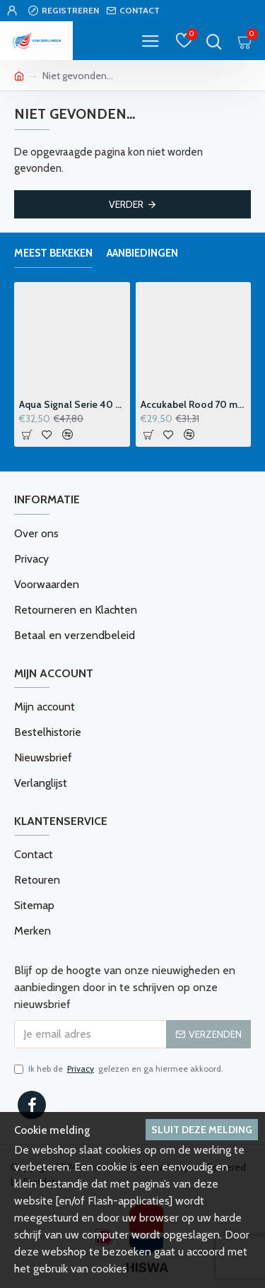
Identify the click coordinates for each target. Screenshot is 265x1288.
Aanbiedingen (142, 253)
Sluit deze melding (201, 1129)
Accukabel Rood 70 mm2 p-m (194, 404)
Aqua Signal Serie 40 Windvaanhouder (72, 404)
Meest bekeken (53, 253)
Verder (126, 204)
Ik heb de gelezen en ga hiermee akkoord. (118, 1068)
